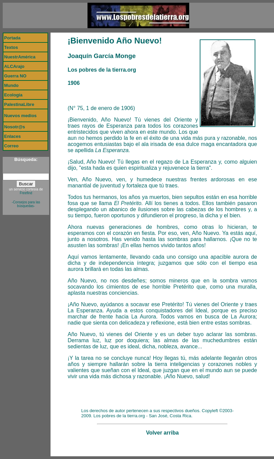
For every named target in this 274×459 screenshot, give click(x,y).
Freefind (26, 193)
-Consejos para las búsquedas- (26, 204)
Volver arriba (162, 433)
